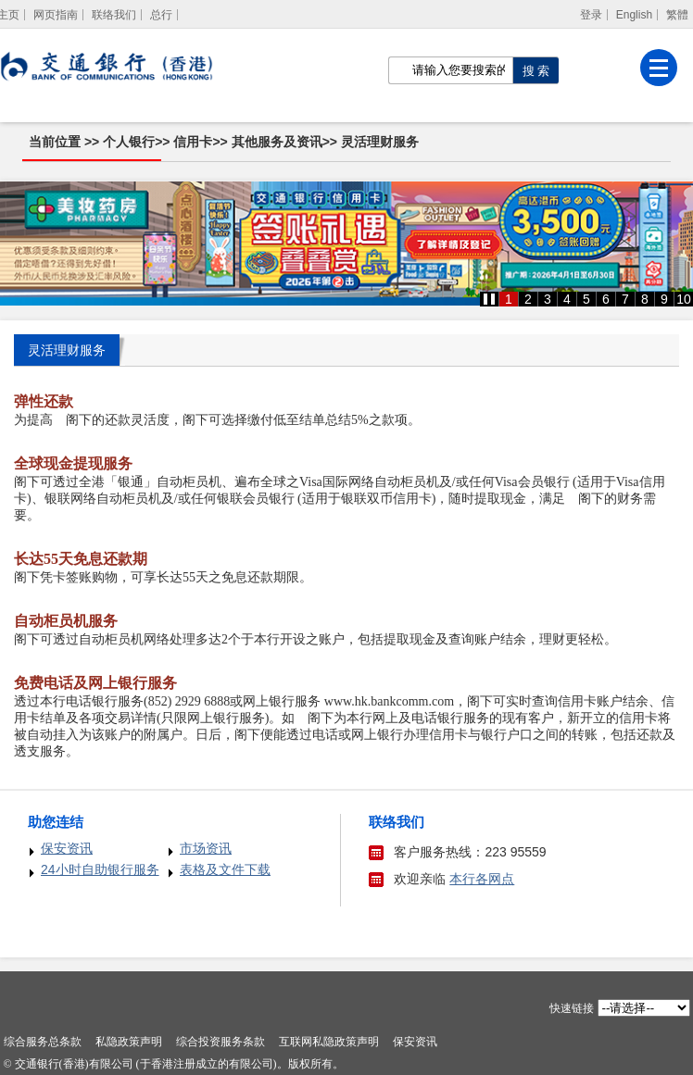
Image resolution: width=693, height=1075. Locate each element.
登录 (591, 14)
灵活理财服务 (380, 141)
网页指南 (55, 14)
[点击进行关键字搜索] (535, 70)
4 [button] (567, 299)
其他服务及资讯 (277, 141)
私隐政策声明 (128, 1041)
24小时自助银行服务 (100, 869)
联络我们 (114, 14)
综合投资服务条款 (220, 1041)
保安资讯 (67, 848)
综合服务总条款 (43, 1041)
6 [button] (606, 299)
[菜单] (658, 67)
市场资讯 (206, 848)
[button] (489, 299)
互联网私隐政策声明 (329, 1041)
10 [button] (683, 299)
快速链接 (571, 1008)
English (634, 14)
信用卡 (192, 141)
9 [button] (664, 299)
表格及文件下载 (225, 869)
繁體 (677, 14)
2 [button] (528, 299)
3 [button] (547, 299)
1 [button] (508, 299)
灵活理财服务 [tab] (67, 350)
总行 (161, 14)
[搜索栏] (450, 70)
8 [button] (645, 299)
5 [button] (586, 299)
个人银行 (129, 141)
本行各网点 (481, 878)
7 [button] (625, 299)
